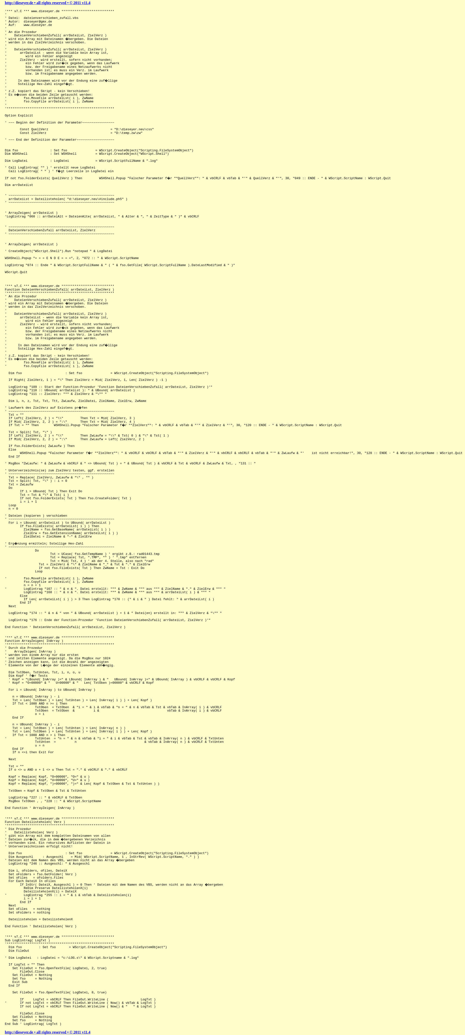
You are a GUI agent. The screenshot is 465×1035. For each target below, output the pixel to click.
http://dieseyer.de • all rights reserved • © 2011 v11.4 (47, 3)
